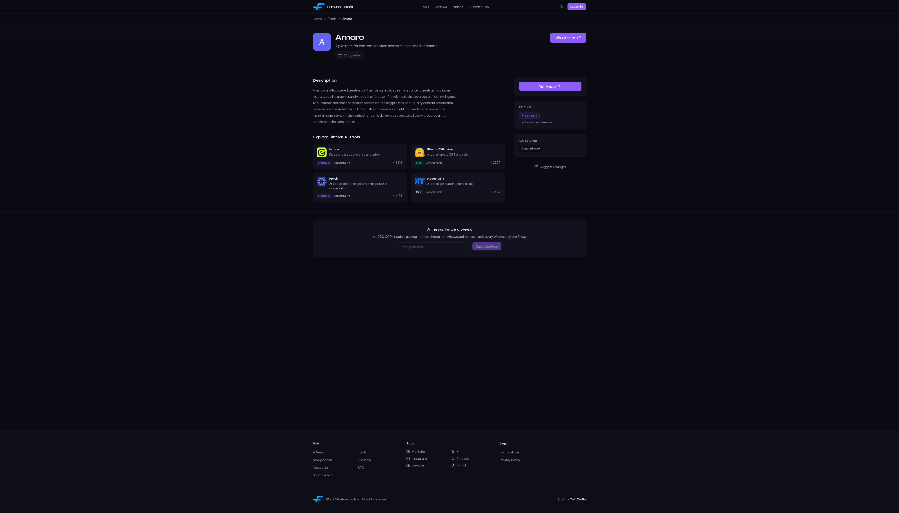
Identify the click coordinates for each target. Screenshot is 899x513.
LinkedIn (415, 465)
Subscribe (576, 6)
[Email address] (434, 246)
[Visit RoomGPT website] (499, 179)
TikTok (459, 465)
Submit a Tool (480, 7)
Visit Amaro (568, 37)
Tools (425, 7)
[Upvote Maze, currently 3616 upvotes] (397, 162)
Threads (460, 458)
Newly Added (322, 460)
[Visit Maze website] (401, 149)
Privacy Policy (510, 460)
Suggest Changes (550, 167)
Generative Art (530, 148)
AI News (441, 7)
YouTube (415, 452)
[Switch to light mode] (562, 7)
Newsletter (321, 467)
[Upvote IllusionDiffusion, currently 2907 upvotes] (494, 162)
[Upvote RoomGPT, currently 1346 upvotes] (495, 192)
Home (317, 19)
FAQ (361, 467)
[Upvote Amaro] (349, 55)
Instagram (416, 458)
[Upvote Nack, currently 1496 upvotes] (397, 196)
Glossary (364, 460)
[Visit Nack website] (401, 179)
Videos (458, 7)
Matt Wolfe (578, 499)
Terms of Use (509, 452)
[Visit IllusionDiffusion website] (499, 149)
